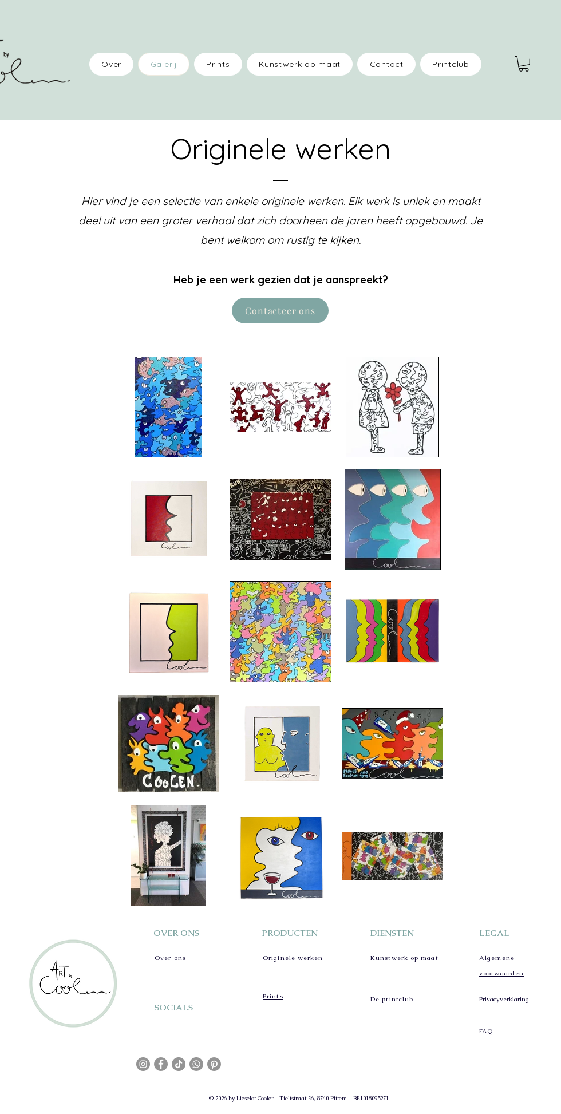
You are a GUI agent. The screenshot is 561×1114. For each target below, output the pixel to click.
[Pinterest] (214, 1064)
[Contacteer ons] (280, 310)
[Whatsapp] (196, 1064)
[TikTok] (178, 1064)
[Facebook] (161, 1064)
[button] (524, 64)
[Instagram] (143, 1064)
